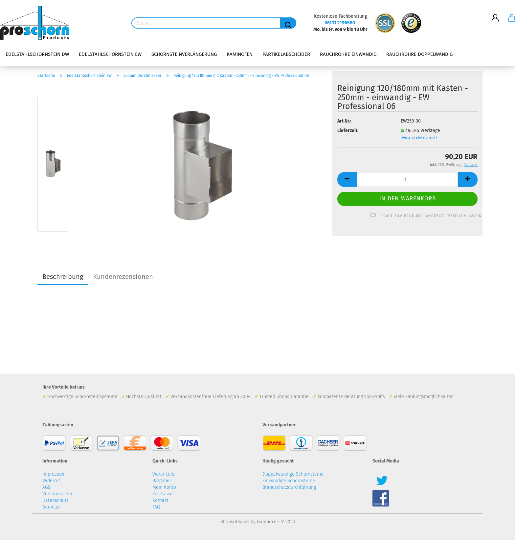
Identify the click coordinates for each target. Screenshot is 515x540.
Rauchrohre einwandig (348, 54)
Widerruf (51, 481)
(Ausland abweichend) (419, 137)
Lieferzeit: (347, 130)
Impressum (54, 474)
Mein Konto (164, 487)
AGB (46, 487)
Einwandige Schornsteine (288, 481)
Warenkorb (163, 474)
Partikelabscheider (286, 54)
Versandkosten (58, 494)
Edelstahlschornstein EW (110, 54)
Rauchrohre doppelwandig (419, 54)
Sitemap (51, 507)
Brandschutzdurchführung (289, 487)
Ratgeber (161, 481)
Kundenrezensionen (123, 277)
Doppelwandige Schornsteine (293, 474)
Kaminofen (240, 54)
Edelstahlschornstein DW (37, 54)
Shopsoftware (234, 522)
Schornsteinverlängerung (184, 54)
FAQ (156, 507)
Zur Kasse (162, 494)
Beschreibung (62, 277)
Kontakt (160, 500)
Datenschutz (55, 500)
